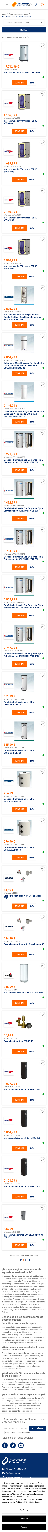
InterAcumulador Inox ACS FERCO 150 (22, 1089)
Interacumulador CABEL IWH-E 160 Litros (23, 992)
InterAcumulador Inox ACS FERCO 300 (22, 1186)
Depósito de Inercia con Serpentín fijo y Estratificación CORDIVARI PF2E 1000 (23, 606)
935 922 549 (10, 1469)
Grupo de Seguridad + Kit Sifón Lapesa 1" (24, 944)
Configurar (24, 1510)
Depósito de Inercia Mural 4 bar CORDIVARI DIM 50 (19, 751)
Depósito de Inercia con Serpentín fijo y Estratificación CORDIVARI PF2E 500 (23, 461)
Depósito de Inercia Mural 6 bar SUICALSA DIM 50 (19, 848)
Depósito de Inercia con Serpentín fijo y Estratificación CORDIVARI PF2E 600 (23, 509)
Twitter (13, 1445)
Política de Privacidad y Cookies (28, 1502)
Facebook (5, 1445)
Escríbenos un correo (14, 1473)
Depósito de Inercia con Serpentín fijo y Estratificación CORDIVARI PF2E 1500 (23, 654)
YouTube (21, 1445)
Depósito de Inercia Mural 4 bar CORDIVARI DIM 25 (19, 703)
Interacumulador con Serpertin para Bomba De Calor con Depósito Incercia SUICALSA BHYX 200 (22, 317)
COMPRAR (19, 83)
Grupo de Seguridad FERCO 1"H (19, 1041)
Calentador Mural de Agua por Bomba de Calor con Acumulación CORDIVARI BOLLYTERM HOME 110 (24, 414)
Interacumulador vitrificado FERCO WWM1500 (20, 219)
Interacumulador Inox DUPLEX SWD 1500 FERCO (23, 1236)
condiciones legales (22, 1432)
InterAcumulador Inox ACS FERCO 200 (22, 1138)
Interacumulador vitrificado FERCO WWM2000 (20, 267)
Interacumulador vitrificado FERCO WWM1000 (20, 170)
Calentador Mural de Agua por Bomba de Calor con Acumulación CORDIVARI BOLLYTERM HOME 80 (24, 365)
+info (31, 83)
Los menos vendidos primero (24, 22)
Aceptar (24, 1527)
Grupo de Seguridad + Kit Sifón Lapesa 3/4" (22, 897)
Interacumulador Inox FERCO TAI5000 (22, 72)
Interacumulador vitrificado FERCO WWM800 (20, 122)
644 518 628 (21, 1469)
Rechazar (24, 1519)
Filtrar (24, 30)
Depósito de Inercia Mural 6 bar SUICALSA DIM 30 (19, 800)
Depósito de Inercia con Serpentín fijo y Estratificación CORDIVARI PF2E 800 (23, 558)
